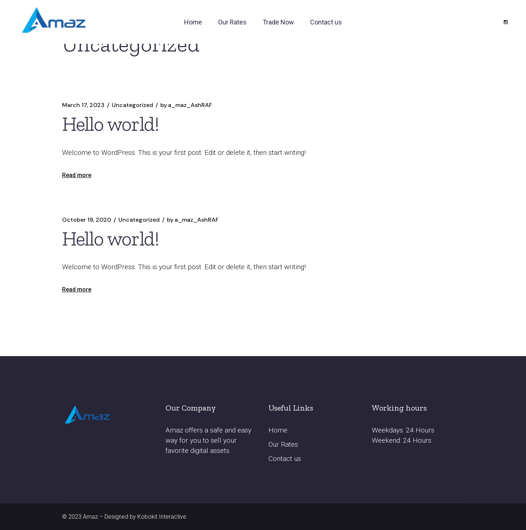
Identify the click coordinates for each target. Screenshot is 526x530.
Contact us (284, 458)
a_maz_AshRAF (186, 105)
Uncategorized (132, 105)
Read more (76, 175)
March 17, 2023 (83, 105)
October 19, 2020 (86, 220)
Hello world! (110, 124)
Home (277, 430)
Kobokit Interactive (161, 516)
